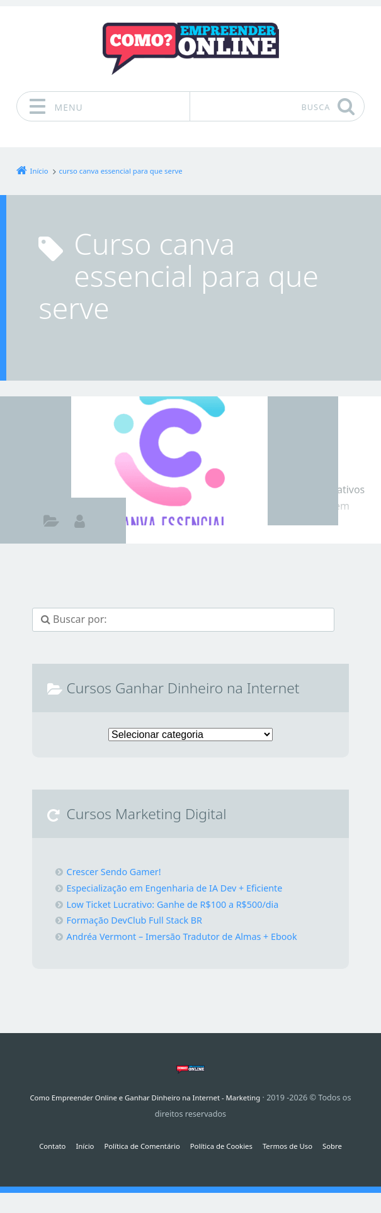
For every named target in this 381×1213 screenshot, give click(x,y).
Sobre (345, 1145)
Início (74, 1145)
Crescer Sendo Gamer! (119, 871)
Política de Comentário (136, 1145)
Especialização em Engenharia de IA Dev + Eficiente (187, 888)
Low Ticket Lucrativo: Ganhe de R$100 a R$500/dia (185, 904)
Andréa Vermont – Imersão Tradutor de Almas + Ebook (195, 936)
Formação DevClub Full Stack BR (143, 920)
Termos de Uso (296, 1145)
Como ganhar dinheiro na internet (51, 523)
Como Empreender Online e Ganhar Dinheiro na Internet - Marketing (144, 1097)
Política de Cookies (224, 1145)
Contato (39, 1145)
